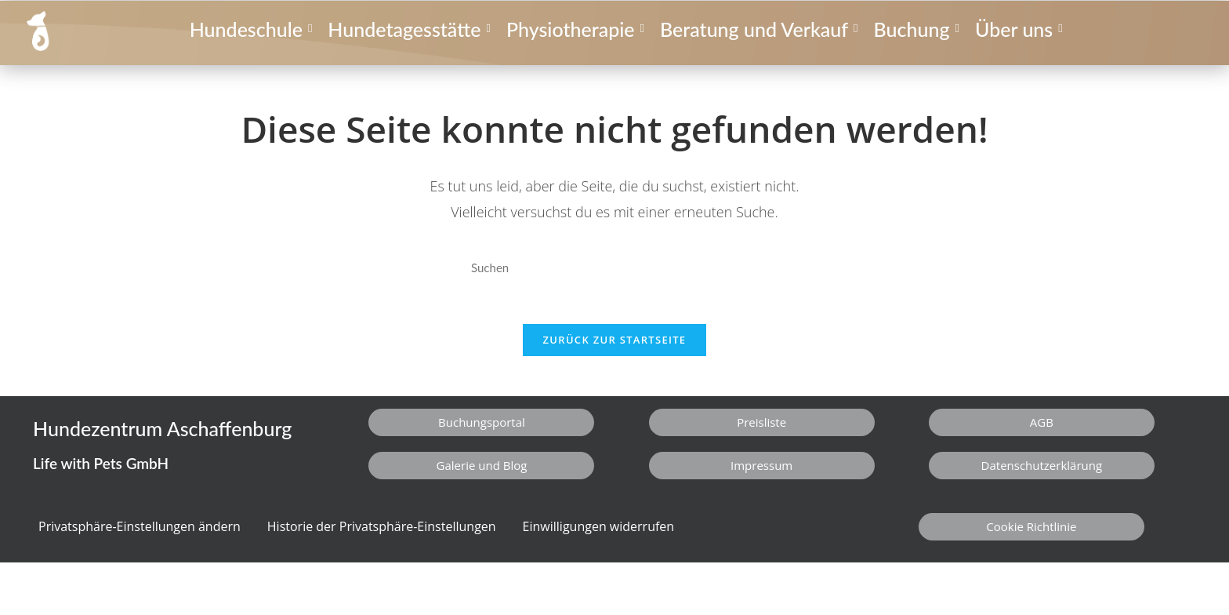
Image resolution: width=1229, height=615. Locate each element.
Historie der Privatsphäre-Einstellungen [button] (381, 534)
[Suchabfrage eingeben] (614, 268)
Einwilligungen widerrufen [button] (599, 534)
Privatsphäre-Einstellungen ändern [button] (139, 534)
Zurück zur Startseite (615, 347)
